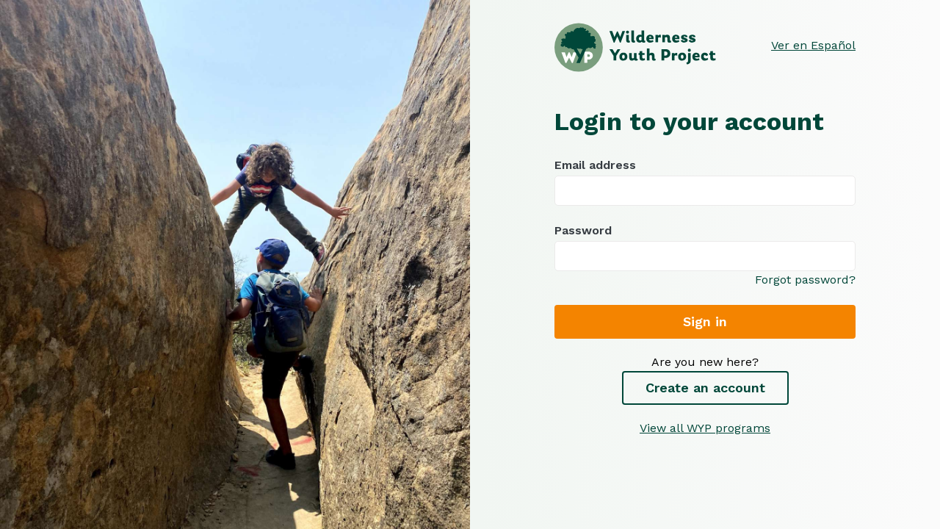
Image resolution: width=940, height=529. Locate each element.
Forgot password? (805, 280)
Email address (705, 182)
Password (705, 247)
